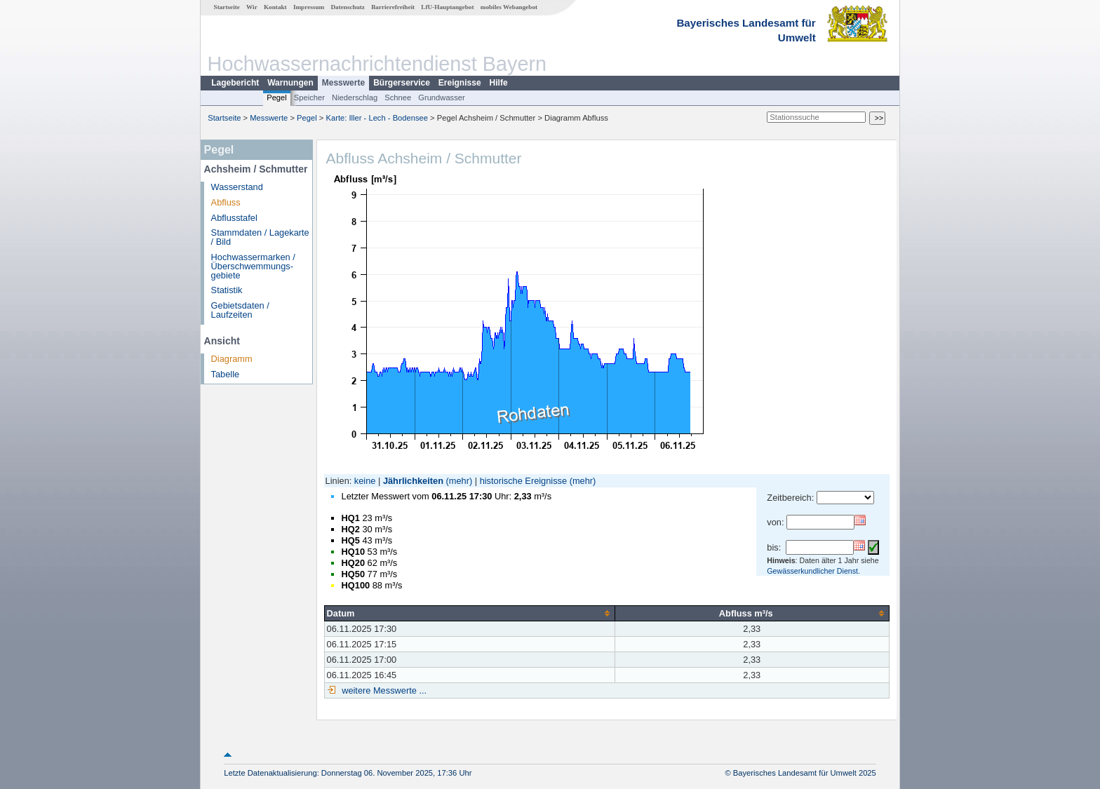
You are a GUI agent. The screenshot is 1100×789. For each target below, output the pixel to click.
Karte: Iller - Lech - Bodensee (377, 118)
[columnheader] (469, 613)
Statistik (227, 290)
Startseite (227, 7)
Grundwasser (441, 97)
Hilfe (499, 83)
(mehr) (459, 481)
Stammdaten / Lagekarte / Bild (260, 237)
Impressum (308, 7)
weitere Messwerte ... (383, 690)
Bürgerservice (401, 83)
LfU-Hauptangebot (447, 7)
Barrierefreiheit (393, 7)
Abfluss (226, 202)
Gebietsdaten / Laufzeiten (240, 310)
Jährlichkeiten (413, 481)
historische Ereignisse (523, 481)
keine (365, 481)
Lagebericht (235, 83)
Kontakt (275, 7)
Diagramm (232, 358)
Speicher (309, 97)
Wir (251, 7)
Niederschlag (354, 97)
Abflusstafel (234, 218)
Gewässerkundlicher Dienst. (813, 571)
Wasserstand (237, 187)
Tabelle (225, 374)
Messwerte (343, 83)
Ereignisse (459, 83)
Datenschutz (347, 7)
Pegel (277, 97)
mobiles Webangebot (509, 7)
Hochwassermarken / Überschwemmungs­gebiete (253, 266)
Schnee (397, 97)
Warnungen (290, 83)
